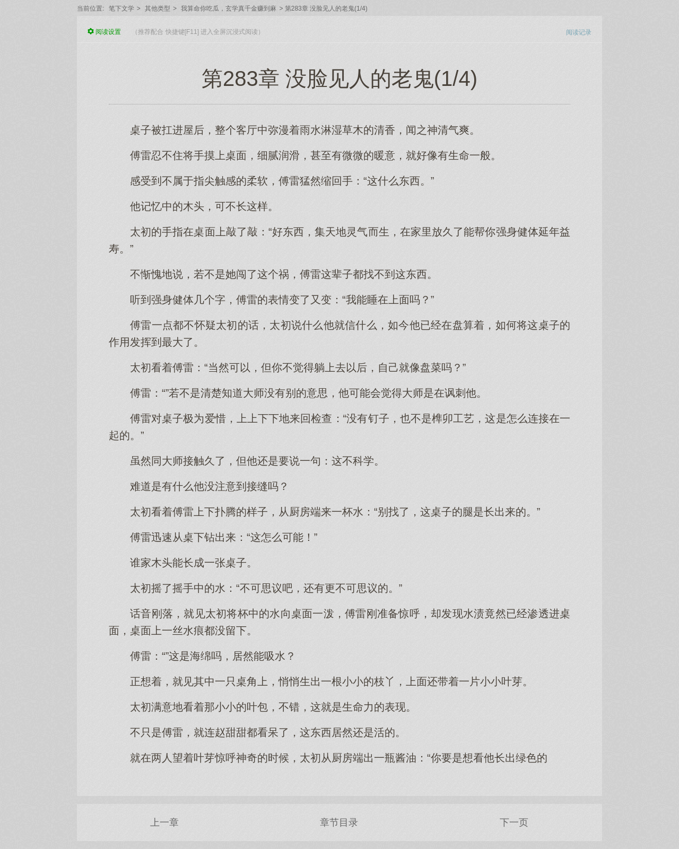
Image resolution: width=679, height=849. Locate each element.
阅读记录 (578, 32)
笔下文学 (121, 8)
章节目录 (339, 822)
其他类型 (157, 8)
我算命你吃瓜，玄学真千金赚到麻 (228, 8)
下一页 (514, 822)
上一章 (164, 822)
